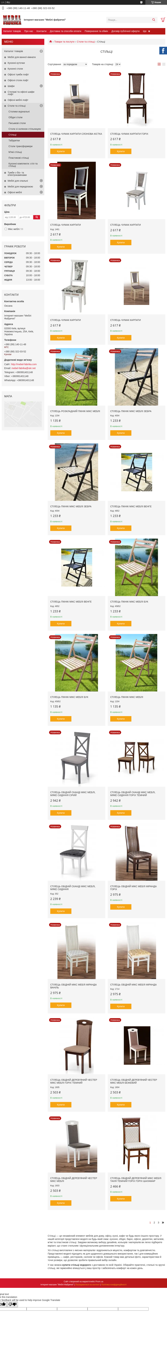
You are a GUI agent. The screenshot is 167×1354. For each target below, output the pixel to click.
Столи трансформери (21, 146)
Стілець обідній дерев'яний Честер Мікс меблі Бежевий (133, 1081)
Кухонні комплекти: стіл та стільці (23, 164)
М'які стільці (15, 152)
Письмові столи (17, 123)
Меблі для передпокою (20, 186)
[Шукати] (153, 20)
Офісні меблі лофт (18, 100)
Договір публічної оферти (125, 31)
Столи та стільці (86, 41)
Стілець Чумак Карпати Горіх (129, 133)
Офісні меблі (15, 192)
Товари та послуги (64, 41)
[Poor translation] (12, 1304)
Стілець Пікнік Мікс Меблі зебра (130, 411)
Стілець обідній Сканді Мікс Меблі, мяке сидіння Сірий (72, 794)
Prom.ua (99, 1281)
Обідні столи (15, 117)
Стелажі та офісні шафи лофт (21, 93)
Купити (61, 151)
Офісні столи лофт (18, 80)
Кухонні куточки (16, 63)
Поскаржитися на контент (87, 1284)
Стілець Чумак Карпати (65, 224)
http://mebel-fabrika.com (24, 364)
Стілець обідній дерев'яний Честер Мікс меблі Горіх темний (73, 1081)
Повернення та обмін (96, 31)
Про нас (28, 31)
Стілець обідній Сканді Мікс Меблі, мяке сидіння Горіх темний (132, 794)
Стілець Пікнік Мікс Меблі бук (129, 601)
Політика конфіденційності (114, 1284)
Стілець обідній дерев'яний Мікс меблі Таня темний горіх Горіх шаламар (135, 1180)
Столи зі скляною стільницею (25, 129)
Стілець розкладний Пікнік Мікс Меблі (75, 411)
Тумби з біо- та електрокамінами (17, 173)
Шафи (11, 86)
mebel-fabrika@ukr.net (24, 368)
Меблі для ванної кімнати (22, 57)
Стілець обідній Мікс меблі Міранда (133, 984)
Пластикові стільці (19, 157)
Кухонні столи (15, 68)
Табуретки (14, 140)
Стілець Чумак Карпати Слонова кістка (76, 133)
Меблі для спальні (18, 180)
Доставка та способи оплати (65, 31)
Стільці (12, 134)
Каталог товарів (12, 31)
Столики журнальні (19, 111)
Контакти (41, 31)
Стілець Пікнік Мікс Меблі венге (131, 506)
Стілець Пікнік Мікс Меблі (126, 697)
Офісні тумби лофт (18, 74)
